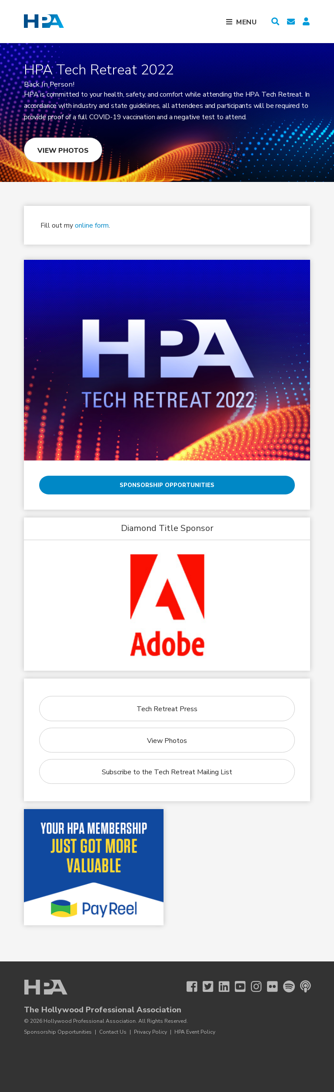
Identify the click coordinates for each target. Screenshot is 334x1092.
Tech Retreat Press (167, 709)
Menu (246, 22)
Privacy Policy (150, 1031)
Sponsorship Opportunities (167, 485)
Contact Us (113, 1031)
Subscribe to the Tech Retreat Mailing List (167, 772)
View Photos (63, 150)
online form (92, 225)
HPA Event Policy (194, 1031)
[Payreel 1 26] (94, 867)
